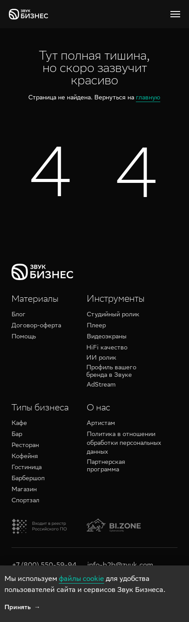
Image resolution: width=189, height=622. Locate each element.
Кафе (19, 423)
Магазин (24, 489)
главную (148, 98)
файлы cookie (81, 579)
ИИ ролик (101, 358)
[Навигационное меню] (175, 14)
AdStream (101, 385)
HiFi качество (106, 348)
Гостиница (27, 467)
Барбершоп (28, 478)
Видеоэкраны (107, 337)
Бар (17, 434)
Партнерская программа (106, 466)
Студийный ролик (113, 315)
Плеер (96, 326)
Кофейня (25, 456)
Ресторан (25, 445)
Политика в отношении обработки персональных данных (124, 443)
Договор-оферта (36, 326)
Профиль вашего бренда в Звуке (111, 371)
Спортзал (25, 500)
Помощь (24, 337)
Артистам (101, 423)
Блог (19, 315)
